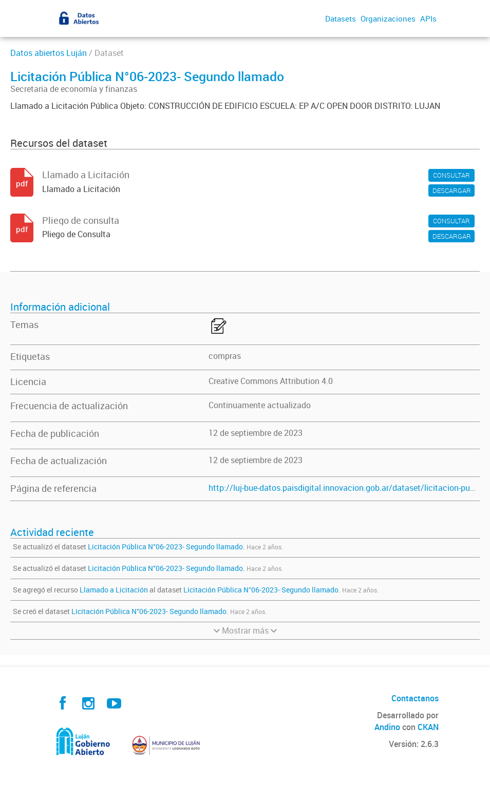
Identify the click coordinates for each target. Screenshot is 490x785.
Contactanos (415, 698)
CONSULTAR (451, 175)
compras (225, 355)
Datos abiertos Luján (48, 53)
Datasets (340, 18)
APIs (428, 18)
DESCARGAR (451, 190)
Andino (387, 727)
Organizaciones (388, 18)
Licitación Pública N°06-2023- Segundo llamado (165, 546)
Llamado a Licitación (114, 590)
